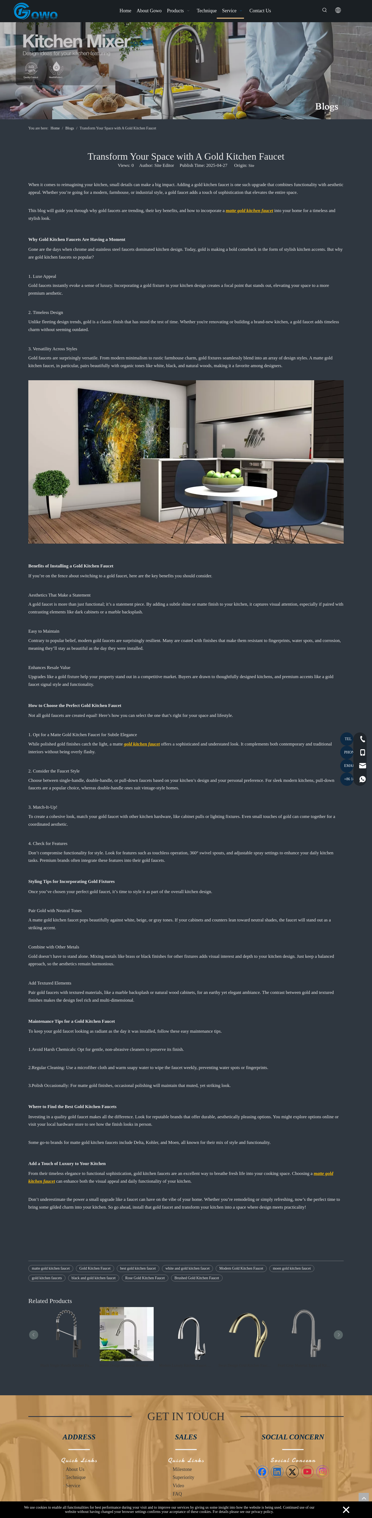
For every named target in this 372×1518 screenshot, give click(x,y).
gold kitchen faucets (47, 1278)
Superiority (183, 1477)
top (364, 1498)
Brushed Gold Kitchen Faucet (197, 1278)
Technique (76, 1477)
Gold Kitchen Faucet (95, 1268)
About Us (75, 1469)
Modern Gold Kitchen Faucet (241, 1268)
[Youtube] (307, 1471)
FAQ (177, 1494)
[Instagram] (322, 1471)
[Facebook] (262, 1471)
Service (73, 1485)
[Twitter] (292, 1471)
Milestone (182, 1469)
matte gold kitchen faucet (51, 1268)
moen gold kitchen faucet (292, 1268)
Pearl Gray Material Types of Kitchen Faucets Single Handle (305, 1365)
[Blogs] (186, 70)
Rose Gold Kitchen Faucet (145, 1278)
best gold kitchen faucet (138, 1268)
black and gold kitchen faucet (94, 1278)
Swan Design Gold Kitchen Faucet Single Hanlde (245, 1365)
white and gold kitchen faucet (187, 1268)
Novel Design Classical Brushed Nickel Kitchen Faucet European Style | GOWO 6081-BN (127, 1365)
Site (251, 166)
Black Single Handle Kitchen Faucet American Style (67, 1365)
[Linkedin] (277, 1471)
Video (178, 1485)
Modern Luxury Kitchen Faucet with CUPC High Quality (186, 1365)
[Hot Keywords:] (325, 10)
